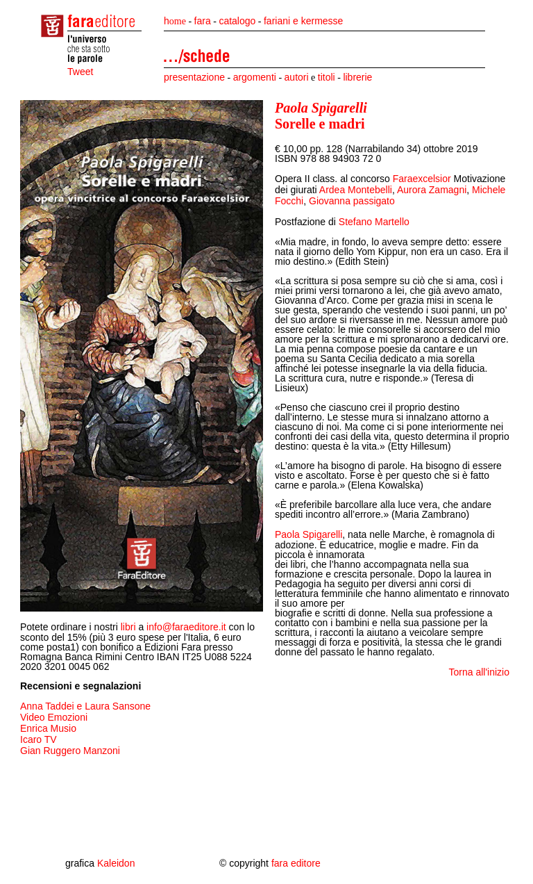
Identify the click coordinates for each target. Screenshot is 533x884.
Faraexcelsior (423, 178)
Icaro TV (38, 739)
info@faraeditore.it (186, 626)
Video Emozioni (53, 717)
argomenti (254, 77)
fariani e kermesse (303, 20)
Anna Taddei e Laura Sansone (85, 706)
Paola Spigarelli (308, 534)
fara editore (296, 863)
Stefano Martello (374, 221)
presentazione (194, 77)
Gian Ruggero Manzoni (70, 750)
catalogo (237, 20)
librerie (357, 77)
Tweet (80, 71)
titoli (326, 77)
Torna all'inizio (479, 672)
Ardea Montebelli (355, 189)
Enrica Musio (48, 728)
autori (297, 77)
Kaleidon (116, 863)
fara (202, 20)
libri (128, 626)
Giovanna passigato (352, 200)
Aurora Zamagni (431, 189)
